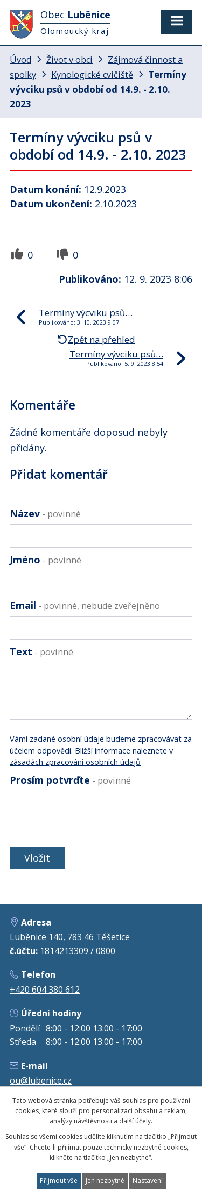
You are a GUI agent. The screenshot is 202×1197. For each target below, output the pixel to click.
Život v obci (69, 60)
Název (45, 513)
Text (41, 651)
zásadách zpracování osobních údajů (75, 762)
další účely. (135, 1121)
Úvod (20, 60)
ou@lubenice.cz (41, 1080)
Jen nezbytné (105, 1180)
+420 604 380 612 (45, 989)
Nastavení (148, 1180)
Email (85, 605)
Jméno (45, 559)
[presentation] (89, 816)
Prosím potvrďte (70, 779)
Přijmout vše (59, 1180)
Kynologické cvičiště (92, 75)
